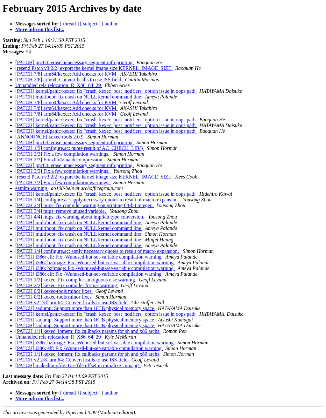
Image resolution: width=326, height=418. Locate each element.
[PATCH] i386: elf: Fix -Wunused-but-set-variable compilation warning (89, 257)
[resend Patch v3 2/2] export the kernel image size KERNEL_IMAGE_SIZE (94, 68)
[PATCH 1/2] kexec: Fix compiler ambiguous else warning (75, 279)
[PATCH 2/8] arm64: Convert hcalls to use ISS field (69, 79)
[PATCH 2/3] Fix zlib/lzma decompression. (60, 159)
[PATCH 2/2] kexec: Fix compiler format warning (66, 285)
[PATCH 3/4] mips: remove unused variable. (61, 211)
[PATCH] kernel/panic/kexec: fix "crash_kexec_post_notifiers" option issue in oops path (106, 91)
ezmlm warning (31, 188)
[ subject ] (90, 23)
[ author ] (111, 23)
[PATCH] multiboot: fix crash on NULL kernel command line (78, 96)
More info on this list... (39, 29)
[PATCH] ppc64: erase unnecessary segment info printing (74, 62)
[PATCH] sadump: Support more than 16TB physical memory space (85, 308)
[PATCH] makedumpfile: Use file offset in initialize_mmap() (78, 365)
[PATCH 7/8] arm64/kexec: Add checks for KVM (66, 74)
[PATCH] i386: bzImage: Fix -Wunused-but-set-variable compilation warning (95, 262)
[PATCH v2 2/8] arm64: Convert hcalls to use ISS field (72, 302)
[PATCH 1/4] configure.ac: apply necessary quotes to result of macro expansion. (97, 199)
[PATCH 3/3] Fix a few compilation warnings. (63, 154)
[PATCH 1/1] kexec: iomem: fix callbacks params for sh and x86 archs (87, 331)
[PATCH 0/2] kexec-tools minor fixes (54, 291)
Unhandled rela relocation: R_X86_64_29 (58, 85)
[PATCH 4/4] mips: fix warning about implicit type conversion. (80, 216)
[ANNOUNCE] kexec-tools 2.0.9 (50, 136)
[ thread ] (69, 23)
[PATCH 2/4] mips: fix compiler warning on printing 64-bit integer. (84, 205)
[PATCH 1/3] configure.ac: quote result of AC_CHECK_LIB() (79, 148)
